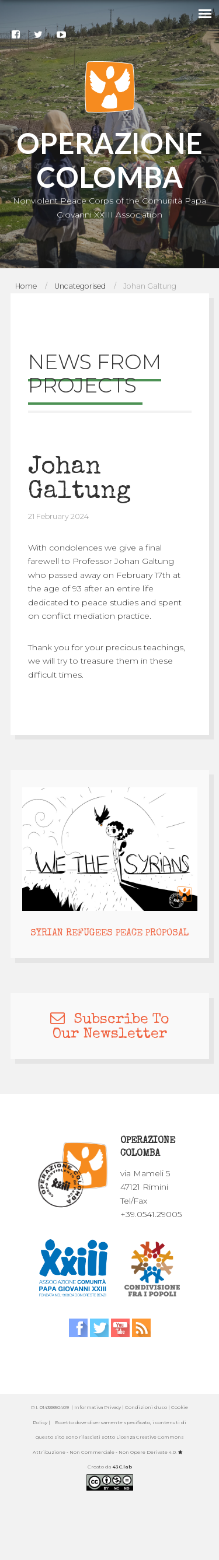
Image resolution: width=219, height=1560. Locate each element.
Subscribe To (109, 1019)
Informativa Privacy (97, 1407)
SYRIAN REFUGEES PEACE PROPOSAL (109, 933)
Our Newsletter (110, 1034)
